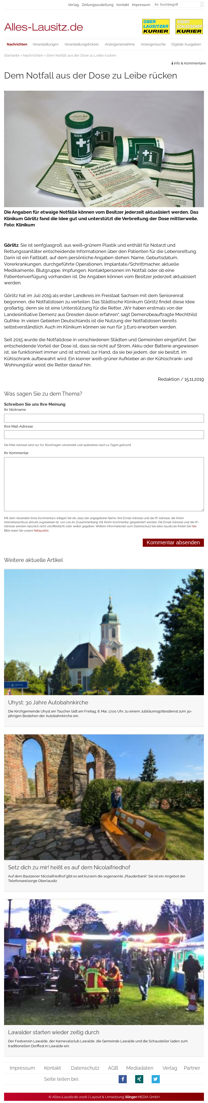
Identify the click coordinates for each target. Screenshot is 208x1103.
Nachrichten (33, 55)
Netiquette (41, 530)
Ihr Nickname (15, 410)
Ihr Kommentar (16, 453)
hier (194, 526)
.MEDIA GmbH (142, 1097)
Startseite (12, 55)
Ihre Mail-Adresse (18, 426)
